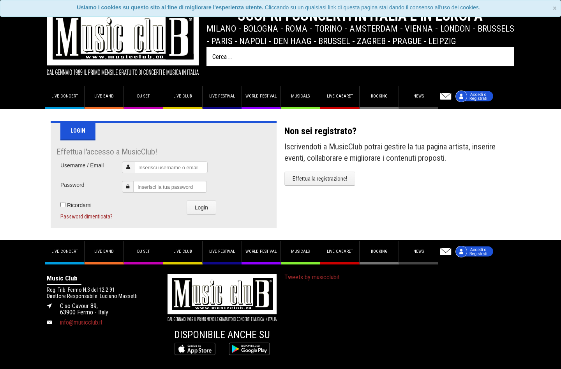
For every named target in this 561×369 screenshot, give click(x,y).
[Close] (555, 8)
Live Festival (222, 96)
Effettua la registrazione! (320, 179)
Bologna (260, 28)
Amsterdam (373, 28)
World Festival (261, 96)
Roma (296, 28)
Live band (104, 96)
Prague (407, 41)
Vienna (419, 28)
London (455, 28)
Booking (379, 96)
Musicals (300, 96)
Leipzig (442, 41)
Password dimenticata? (86, 216)
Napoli (253, 41)
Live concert (64, 96)
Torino (328, 28)
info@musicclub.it (81, 322)
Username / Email (82, 165)
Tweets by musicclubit (312, 277)
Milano (221, 28)
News (418, 96)
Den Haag (292, 41)
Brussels (496, 28)
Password (72, 185)
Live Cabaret (340, 96)
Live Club (182, 96)
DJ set (143, 96)
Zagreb (371, 41)
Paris (222, 41)
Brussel (334, 41)
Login (201, 207)
